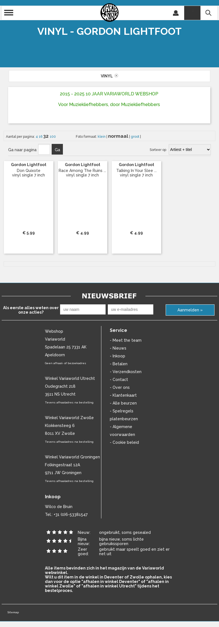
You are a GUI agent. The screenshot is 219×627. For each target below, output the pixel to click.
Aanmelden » (190, 310)
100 (53, 137)
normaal (118, 136)
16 (41, 137)
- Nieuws (118, 348)
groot (135, 137)
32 (46, 136)
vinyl (109, 76)
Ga (57, 150)
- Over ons (120, 387)
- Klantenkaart (123, 395)
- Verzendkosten (126, 371)
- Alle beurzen (123, 403)
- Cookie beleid (124, 442)
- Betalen (118, 364)
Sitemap (13, 612)
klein (102, 137)
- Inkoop (117, 356)
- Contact (119, 379)
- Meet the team (126, 340)
